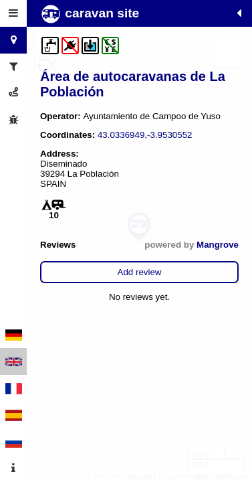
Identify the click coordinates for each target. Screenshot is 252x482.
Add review (140, 272)
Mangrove (218, 245)
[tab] (13, 13)
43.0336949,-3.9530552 (145, 135)
